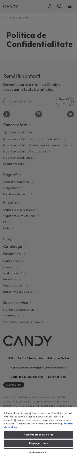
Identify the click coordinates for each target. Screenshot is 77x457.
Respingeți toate (38, 443)
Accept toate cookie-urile (38, 434)
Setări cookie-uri (38, 452)
